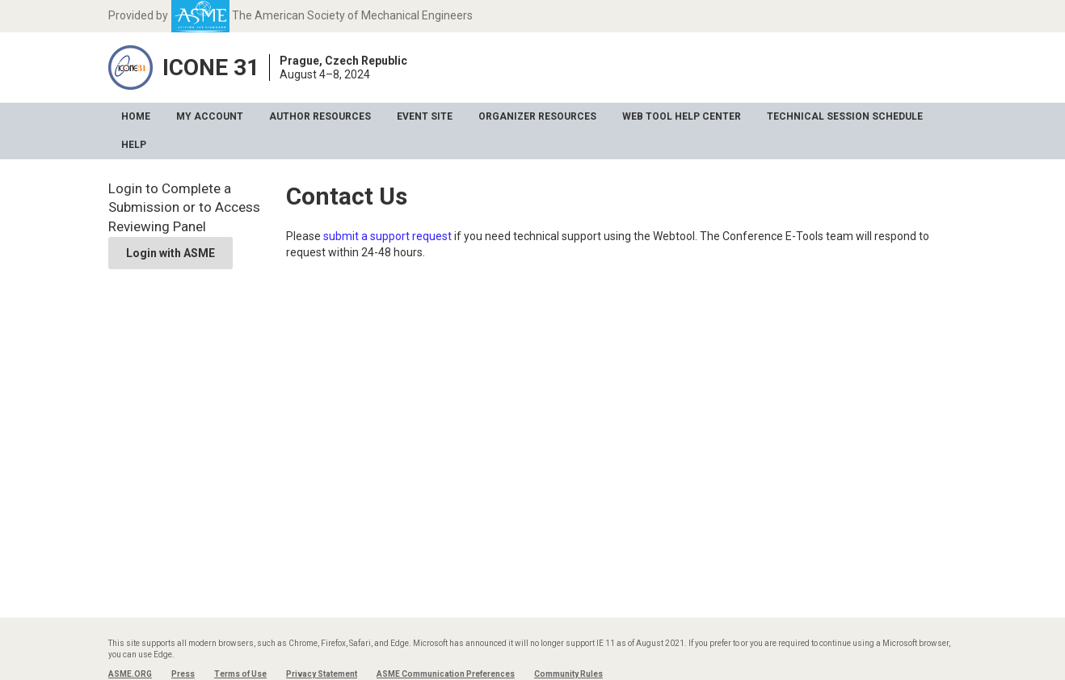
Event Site (425, 116)
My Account (209, 116)
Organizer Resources (537, 116)
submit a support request (387, 236)
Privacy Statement (321, 673)
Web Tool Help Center (681, 116)
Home (135, 116)
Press (183, 673)
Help (133, 144)
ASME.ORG (130, 673)
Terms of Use (240, 673)
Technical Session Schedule (845, 116)
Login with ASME (170, 253)
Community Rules (568, 673)
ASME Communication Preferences (446, 673)
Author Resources (320, 116)
